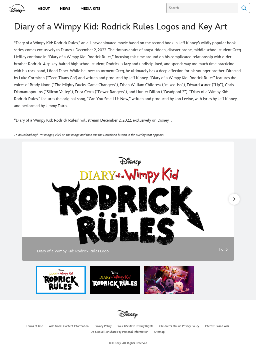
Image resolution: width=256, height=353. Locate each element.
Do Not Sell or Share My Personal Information (119, 332)
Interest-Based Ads (217, 326)
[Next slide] (226, 201)
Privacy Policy (103, 326)
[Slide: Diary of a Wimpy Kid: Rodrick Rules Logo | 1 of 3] (128, 201)
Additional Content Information (68, 326)
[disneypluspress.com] (17, 9)
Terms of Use (34, 326)
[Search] (202, 8)
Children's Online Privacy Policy (179, 326)
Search (244, 8)
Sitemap (159, 332)
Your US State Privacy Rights (135, 326)
